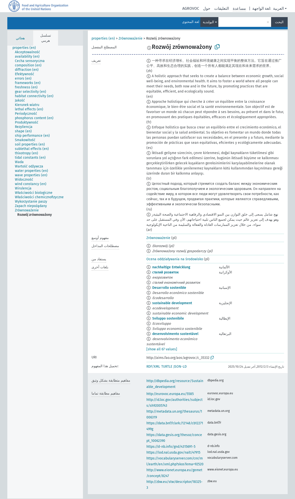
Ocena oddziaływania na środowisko (174, 259)
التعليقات (221, 8)
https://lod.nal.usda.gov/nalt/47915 (173, 452)
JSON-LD (180, 366)
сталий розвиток (165, 272)
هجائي (20, 38)
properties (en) (103, 38)
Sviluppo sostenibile (168, 318)
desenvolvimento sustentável (175, 334)
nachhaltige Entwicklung (171, 267)
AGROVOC (190, 8)
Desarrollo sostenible (169, 288)
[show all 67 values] (161, 349)
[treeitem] (26, 48)
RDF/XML (153, 366)
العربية (278, 8)
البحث (279, 22)
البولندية (208, 22)
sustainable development (172, 303)
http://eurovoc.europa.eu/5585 (170, 394)
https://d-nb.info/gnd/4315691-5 (170, 447)
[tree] (45, 272)
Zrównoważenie (130, 38)
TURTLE (166, 366)
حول (206, 8)
